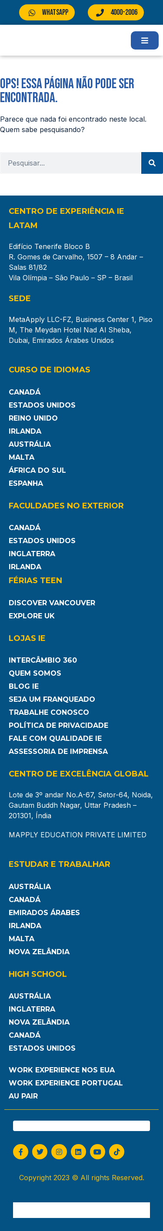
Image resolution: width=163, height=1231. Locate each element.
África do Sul (37, 470)
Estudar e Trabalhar (59, 864)
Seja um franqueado (52, 699)
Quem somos (35, 673)
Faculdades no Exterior (66, 506)
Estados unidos (42, 1048)
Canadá (24, 392)
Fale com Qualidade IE (55, 738)
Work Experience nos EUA (62, 1070)
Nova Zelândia (39, 952)
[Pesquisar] (152, 163)
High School (38, 974)
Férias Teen (35, 580)
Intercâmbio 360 (43, 660)
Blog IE (24, 686)
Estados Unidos (42, 405)
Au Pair (23, 1096)
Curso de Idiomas (49, 370)
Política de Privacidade (58, 725)
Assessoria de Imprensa (58, 751)
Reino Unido (33, 418)
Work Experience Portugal (66, 1083)
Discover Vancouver (52, 603)
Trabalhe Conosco (49, 712)
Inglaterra (32, 554)
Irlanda (25, 431)
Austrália (30, 444)
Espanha (26, 483)
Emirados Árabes (44, 913)
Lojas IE (27, 638)
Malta (21, 457)
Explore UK (32, 616)
